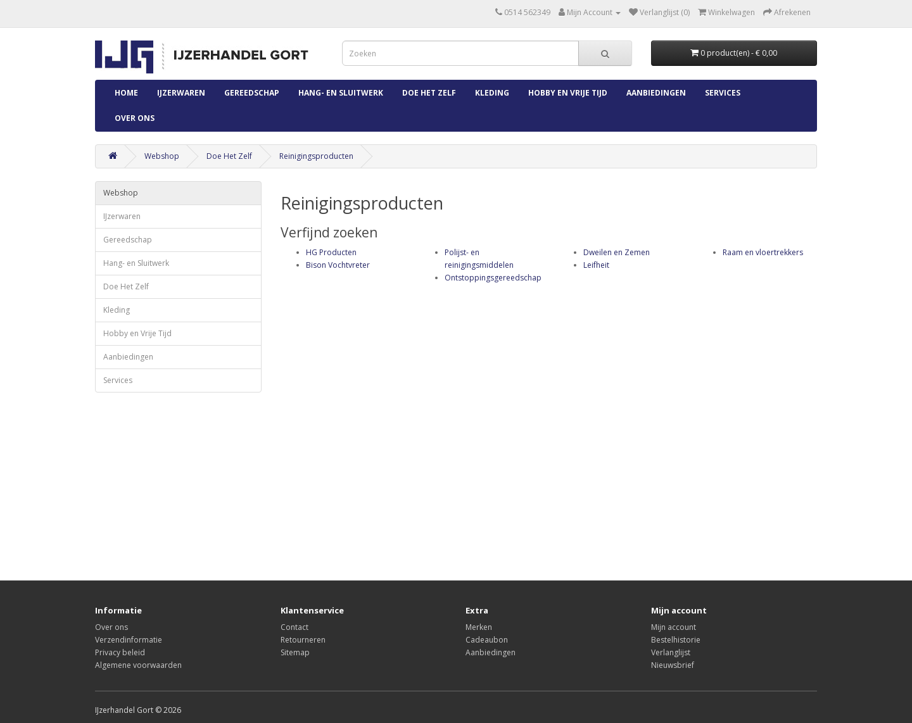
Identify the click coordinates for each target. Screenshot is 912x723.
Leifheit (596, 265)
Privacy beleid (120, 652)
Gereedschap (251, 92)
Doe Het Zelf (429, 92)
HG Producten (331, 252)
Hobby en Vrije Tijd (567, 92)
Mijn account (673, 627)
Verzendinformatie (128, 639)
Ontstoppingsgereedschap (493, 277)
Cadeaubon (487, 639)
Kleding (492, 92)
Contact (294, 627)
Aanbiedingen (656, 92)
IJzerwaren (181, 92)
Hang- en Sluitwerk (340, 92)
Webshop (161, 156)
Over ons (135, 118)
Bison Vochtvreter (338, 265)
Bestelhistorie (675, 639)
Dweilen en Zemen (616, 252)
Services (722, 92)
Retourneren (303, 639)
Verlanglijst (670, 652)
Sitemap (295, 652)
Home (126, 92)
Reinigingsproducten (316, 156)
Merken (479, 627)
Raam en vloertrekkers (763, 252)
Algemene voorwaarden (138, 665)
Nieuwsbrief (672, 665)
